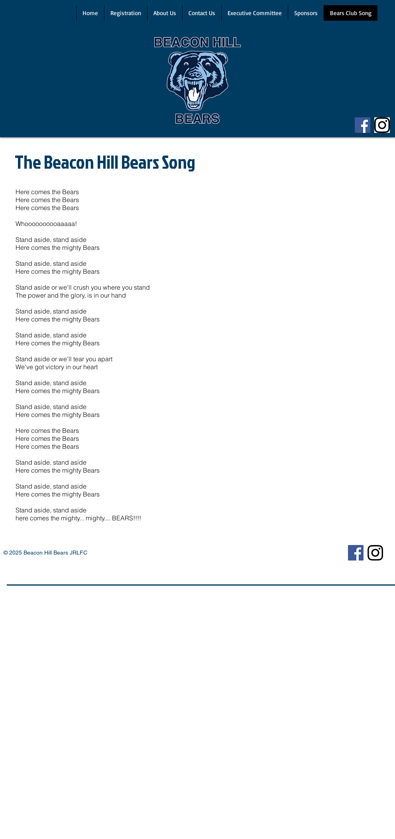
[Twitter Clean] (388, 554)
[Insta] (382, 125)
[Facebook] (362, 125)
